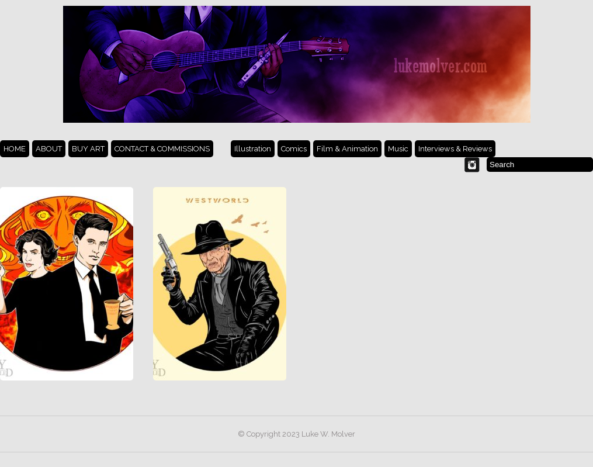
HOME (15, 148)
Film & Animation (347, 148)
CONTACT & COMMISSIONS (162, 148)
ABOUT (49, 148)
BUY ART (88, 148)
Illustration (252, 148)
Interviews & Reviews (455, 148)
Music (398, 148)
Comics (294, 148)
